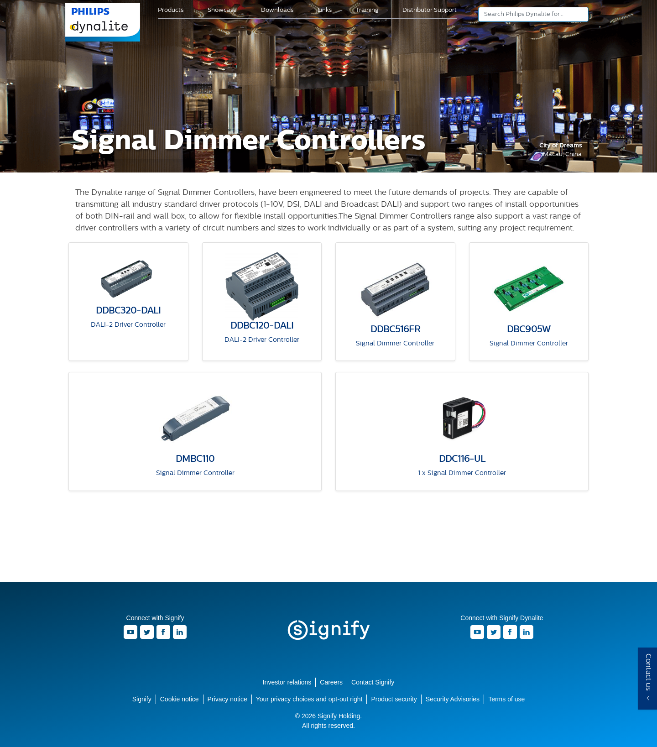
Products (170, 10)
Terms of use (506, 699)
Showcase (222, 10)
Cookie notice (179, 699)
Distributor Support (429, 10)
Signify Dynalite (103, 40)
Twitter (147, 632)
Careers (331, 682)
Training (367, 10)
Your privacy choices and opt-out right (309, 699)
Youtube (130, 632)
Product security (394, 699)
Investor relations (287, 682)
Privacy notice (227, 699)
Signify (328, 630)
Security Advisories (453, 699)
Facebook (163, 632)
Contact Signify (372, 682)
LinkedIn (180, 632)
